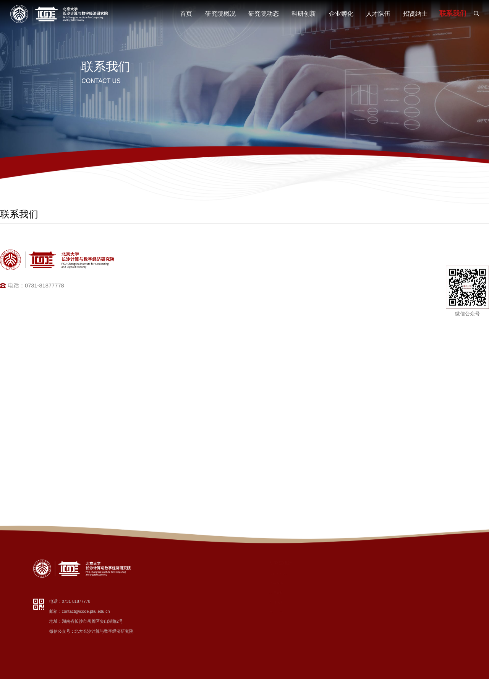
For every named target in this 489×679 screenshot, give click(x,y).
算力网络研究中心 (375, 639)
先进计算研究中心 (375, 584)
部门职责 (267, 602)
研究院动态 (263, 13)
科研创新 (303, 13)
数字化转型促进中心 (376, 593)
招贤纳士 (415, 13)
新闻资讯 (308, 574)
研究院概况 (220, 13)
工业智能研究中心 (375, 611)
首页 (186, 13)
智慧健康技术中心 (375, 602)
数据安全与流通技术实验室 (381, 675)
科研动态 (308, 584)
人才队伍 (378, 13)
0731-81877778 (76, 601)
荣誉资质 (267, 611)
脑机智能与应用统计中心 (380, 648)
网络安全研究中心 (375, 630)
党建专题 (308, 602)
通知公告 (308, 611)
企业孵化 (341, 13)
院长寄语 (267, 584)
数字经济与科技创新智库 (380, 574)
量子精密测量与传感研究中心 (383, 666)
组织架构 (267, 593)
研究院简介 (268, 574)
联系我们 (452, 13)
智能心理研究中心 (375, 657)
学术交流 (308, 593)
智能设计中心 (371, 620)
